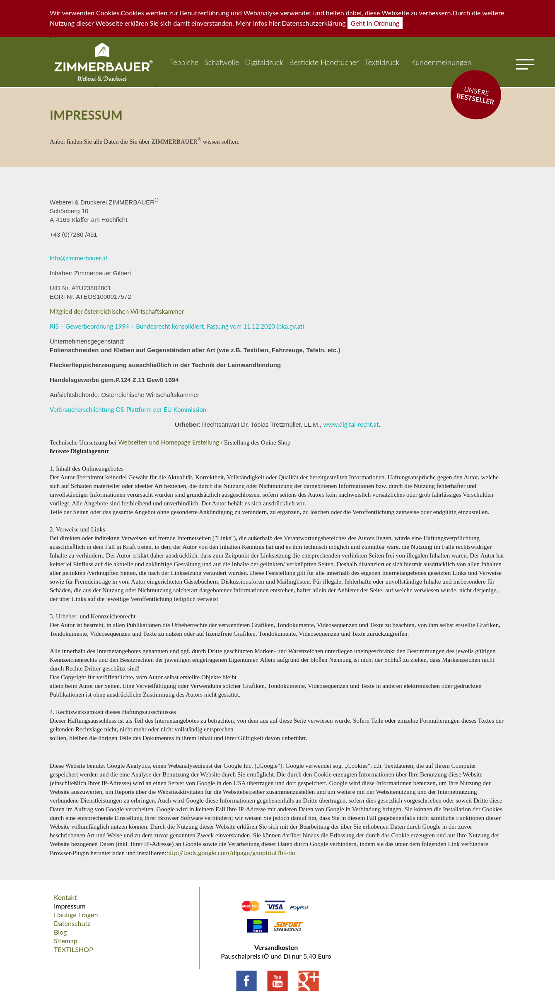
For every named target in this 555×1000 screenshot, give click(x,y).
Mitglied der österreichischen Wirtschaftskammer (117, 311)
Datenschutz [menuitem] (72, 923)
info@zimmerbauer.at (79, 258)
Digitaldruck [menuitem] (264, 62)
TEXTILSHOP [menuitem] (73, 949)
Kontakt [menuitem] (65, 897)
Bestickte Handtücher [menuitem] (324, 62)
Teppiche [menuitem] (184, 62)
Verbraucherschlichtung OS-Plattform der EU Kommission (128, 409)
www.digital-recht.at (351, 424)
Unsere (475, 95)
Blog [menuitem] (60, 932)
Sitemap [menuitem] (65, 941)
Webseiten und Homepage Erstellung (169, 442)
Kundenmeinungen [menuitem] (441, 62)
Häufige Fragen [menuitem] (76, 914)
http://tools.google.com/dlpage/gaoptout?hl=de (230, 852)
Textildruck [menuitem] (381, 62)
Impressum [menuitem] (69, 906)
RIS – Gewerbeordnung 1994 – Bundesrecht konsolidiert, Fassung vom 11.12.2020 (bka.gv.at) (177, 326)
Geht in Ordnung (375, 23)
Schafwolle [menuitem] (221, 62)
